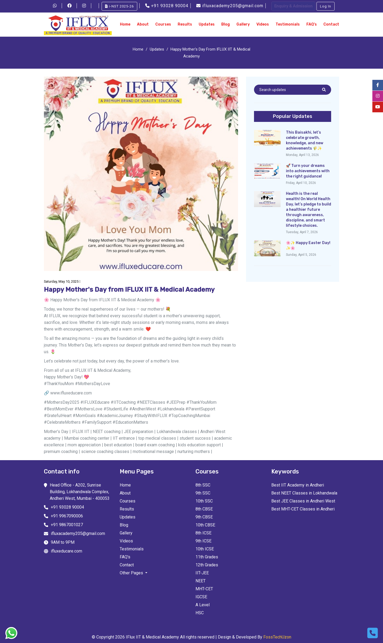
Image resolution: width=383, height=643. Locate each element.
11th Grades (206, 556)
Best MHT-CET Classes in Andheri (303, 509)
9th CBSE (204, 517)
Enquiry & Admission (293, 6)
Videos (262, 24)
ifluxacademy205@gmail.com (230, 5)
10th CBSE (205, 524)
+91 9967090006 (67, 515)
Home (125, 24)
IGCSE (201, 596)
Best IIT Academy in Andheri (297, 485)
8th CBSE (204, 509)
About (143, 24)
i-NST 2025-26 (119, 6)
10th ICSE (204, 548)
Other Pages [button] (132, 572)
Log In (325, 6)
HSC (199, 612)
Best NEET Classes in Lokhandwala (304, 493)
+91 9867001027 (67, 524)
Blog (225, 24)
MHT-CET (204, 588)
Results (185, 24)
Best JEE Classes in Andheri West (303, 501)
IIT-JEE (202, 572)
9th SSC (202, 493)
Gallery (243, 24)
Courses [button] (163, 24)
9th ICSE (203, 540)
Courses (127, 501)
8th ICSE (203, 532)
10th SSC (204, 501)
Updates (207, 24)
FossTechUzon (277, 637)
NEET (200, 580)
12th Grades (206, 564)
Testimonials (288, 24)
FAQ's (311, 24)
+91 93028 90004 (167, 5)
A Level (202, 604)
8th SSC (202, 485)
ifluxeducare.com (66, 551)
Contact (331, 24)
